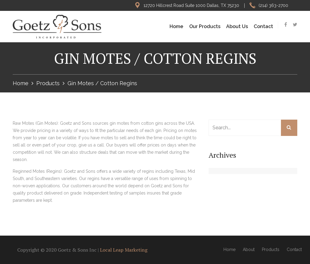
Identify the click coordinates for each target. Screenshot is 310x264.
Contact (263, 26)
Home (176, 26)
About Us (237, 26)
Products (48, 83)
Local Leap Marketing (123, 249)
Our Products (204, 26)
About (249, 249)
